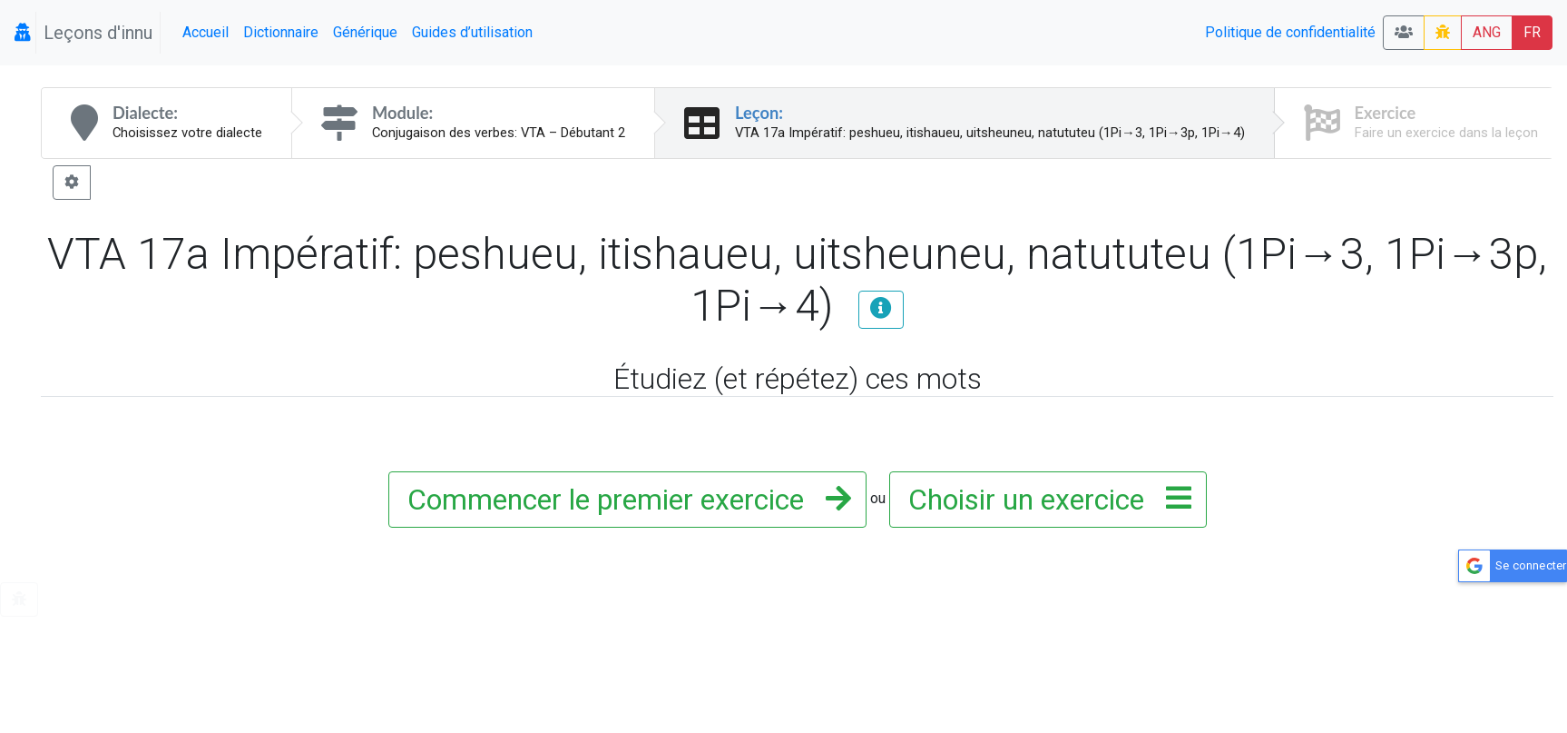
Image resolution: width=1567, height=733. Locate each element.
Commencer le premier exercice (623, 499)
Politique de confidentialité (1290, 32)
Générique (365, 32)
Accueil (205, 32)
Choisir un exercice (1044, 499)
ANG (1487, 32)
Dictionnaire (280, 32)
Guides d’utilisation (472, 32)
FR (1532, 32)
